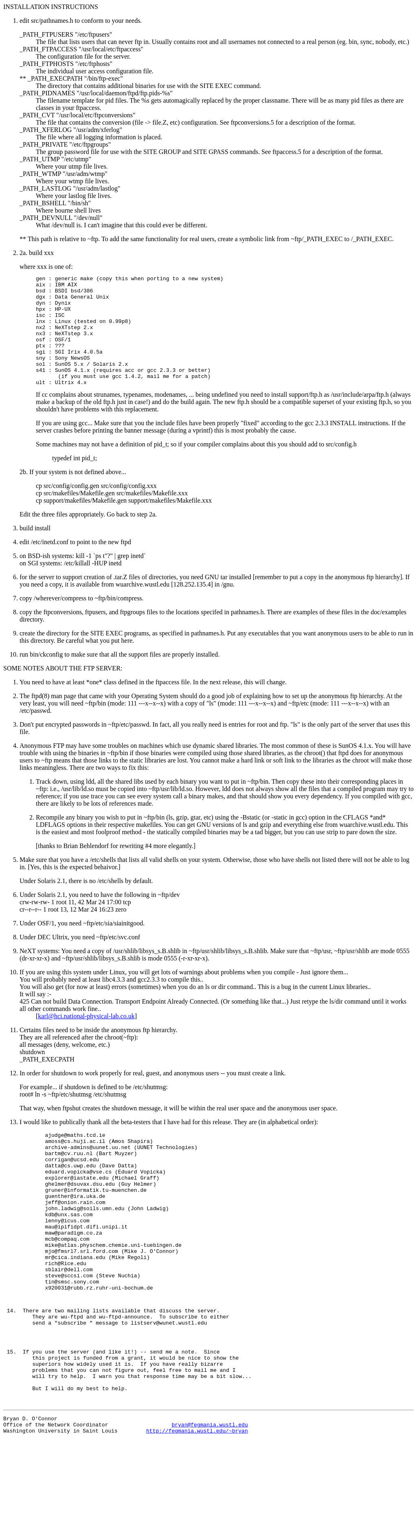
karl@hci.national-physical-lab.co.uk (86, 1038)
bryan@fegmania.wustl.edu (209, 1497)
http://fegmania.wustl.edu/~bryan (197, 1505)
